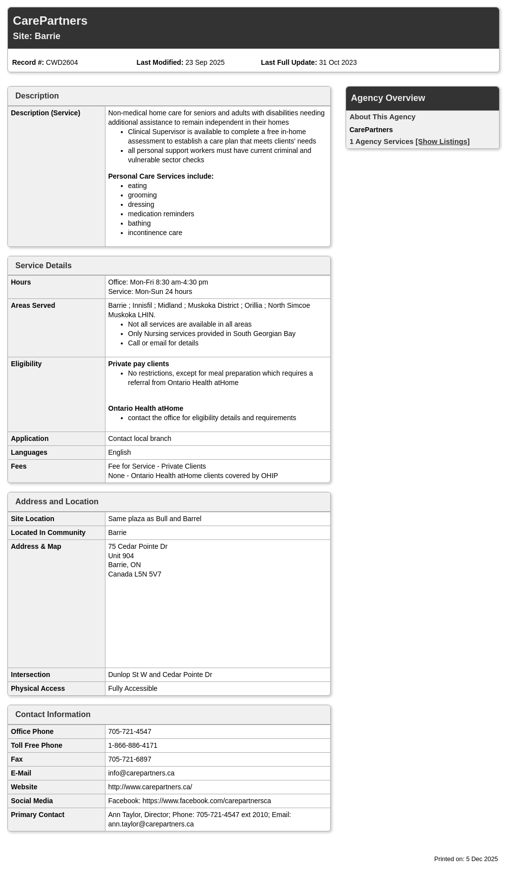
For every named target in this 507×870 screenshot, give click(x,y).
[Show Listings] (442, 141)
